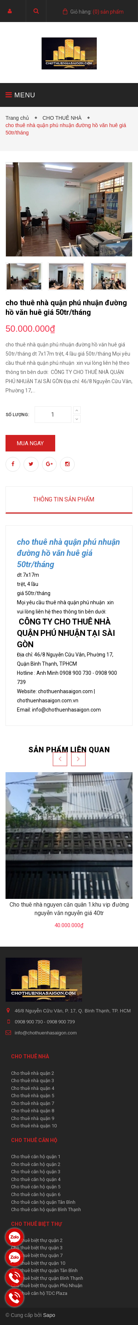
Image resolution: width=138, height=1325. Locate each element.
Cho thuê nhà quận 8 (32, 1110)
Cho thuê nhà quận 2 (32, 1073)
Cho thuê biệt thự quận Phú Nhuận (46, 1285)
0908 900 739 (61, 1022)
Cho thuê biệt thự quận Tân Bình (44, 1270)
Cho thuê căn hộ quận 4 (35, 1179)
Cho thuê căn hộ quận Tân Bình (43, 1202)
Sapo (49, 1315)
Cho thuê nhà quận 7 (32, 1103)
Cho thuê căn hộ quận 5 (35, 1186)
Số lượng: (17, 414)
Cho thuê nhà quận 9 (32, 1118)
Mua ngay (30, 443)
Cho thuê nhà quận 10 (34, 1125)
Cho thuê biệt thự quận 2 (37, 1240)
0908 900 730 (29, 1022)
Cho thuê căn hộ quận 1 (35, 1156)
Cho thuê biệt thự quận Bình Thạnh (47, 1278)
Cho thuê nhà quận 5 (32, 1095)
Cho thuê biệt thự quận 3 (37, 1247)
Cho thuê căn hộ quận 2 (35, 1164)
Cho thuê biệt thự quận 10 (38, 1263)
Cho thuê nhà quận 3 (32, 1080)
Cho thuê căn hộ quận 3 (35, 1171)
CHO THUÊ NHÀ (63, 118)
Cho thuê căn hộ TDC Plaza (39, 1293)
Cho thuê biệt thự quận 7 (37, 1255)
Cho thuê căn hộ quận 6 (35, 1194)
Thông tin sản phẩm (63, 499)
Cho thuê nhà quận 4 (32, 1088)
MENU (20, 95)
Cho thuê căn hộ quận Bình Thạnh (46, 1209)
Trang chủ (19, 118)
